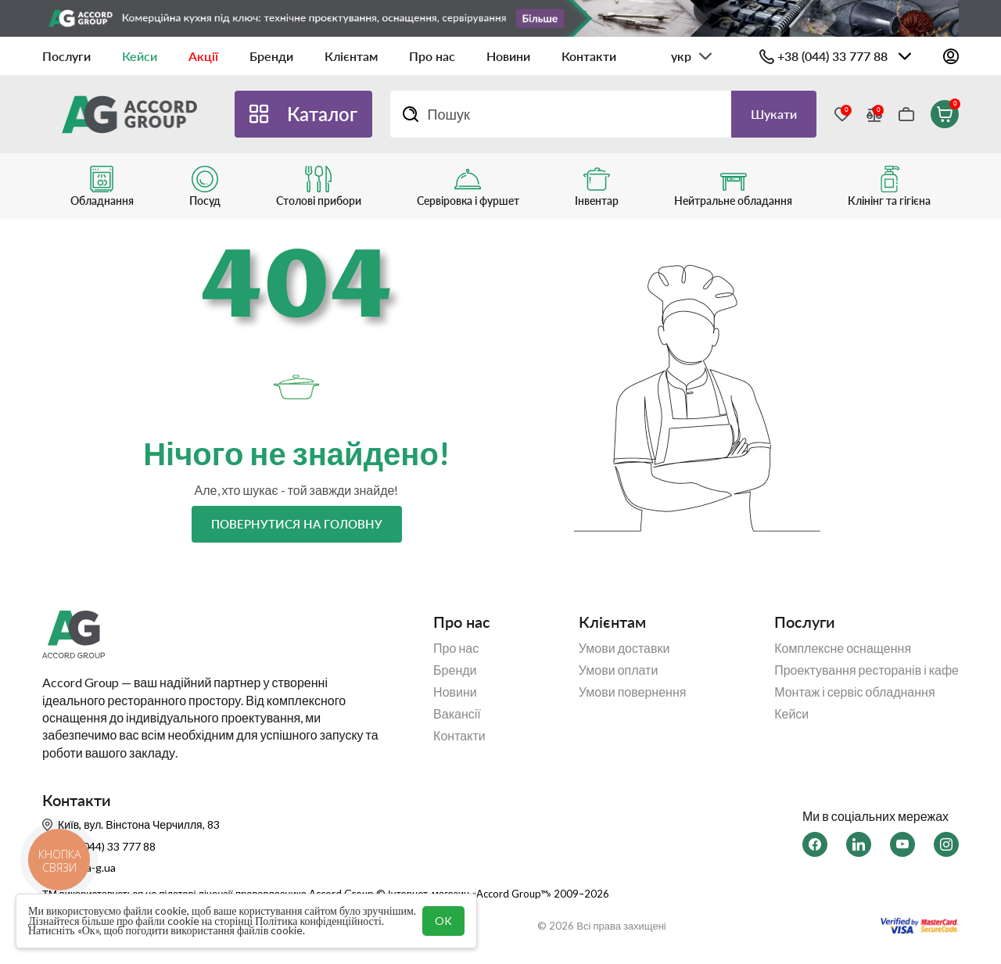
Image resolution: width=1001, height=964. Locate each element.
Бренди (271, 55)
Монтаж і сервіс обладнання (854, 692)
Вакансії (457, 714)
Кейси (139, 55)
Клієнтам (351, 55)
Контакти (588, 55)
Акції (203, 55)
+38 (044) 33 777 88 (832, 55)
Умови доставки (624, 648)
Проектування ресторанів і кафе (866, 670)
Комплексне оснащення (842, 648)
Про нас (432, 55)
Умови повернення (633, 692)
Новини (508, 55)
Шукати (774, 113)
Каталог (322, 113)
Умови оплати (618, 670)
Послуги (66, 55)
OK (443, 920)
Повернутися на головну (296, 524)
